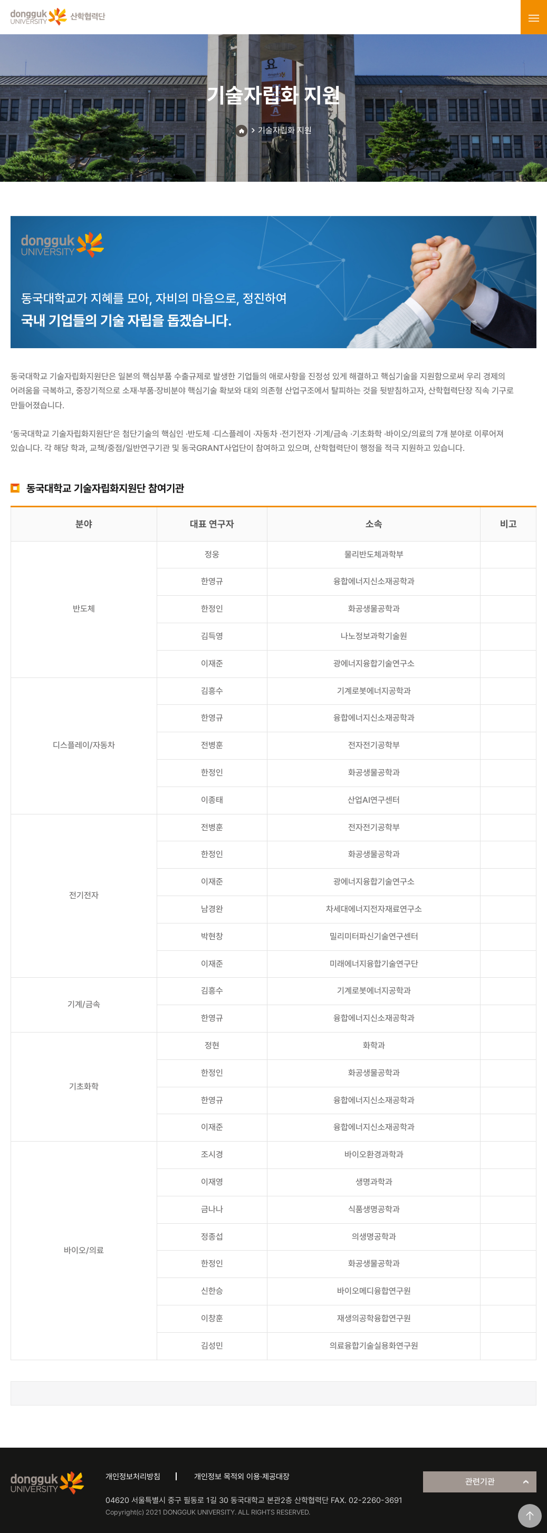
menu (534, 18)
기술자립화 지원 (285, 130)
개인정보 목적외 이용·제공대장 (242, 1476)
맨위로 (530, 1516)
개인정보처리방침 (132, 1476)
